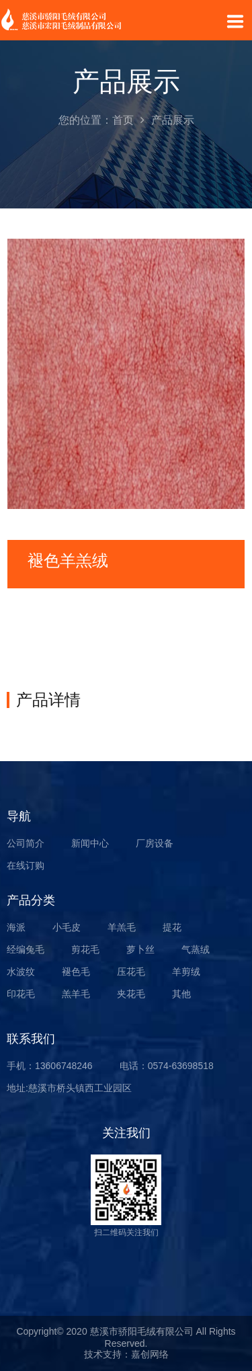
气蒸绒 (195, 949)
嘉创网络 (150, 1354)
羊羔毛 (122, 927)
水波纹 (21, 971)
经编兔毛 (25, 949)
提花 (172, 927)
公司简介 (25, 843)
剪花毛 (85, 949)
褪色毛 (76, 971)
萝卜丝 (140, 949)
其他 (181, 993)
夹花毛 (131, 993)
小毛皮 (66, 927)
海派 (16, 927)
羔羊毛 (76, 993)
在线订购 (25, 865)
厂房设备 (154, 843)
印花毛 (21, 993)
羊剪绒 (186, 971)
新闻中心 (90, 843)
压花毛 (131, 971)
